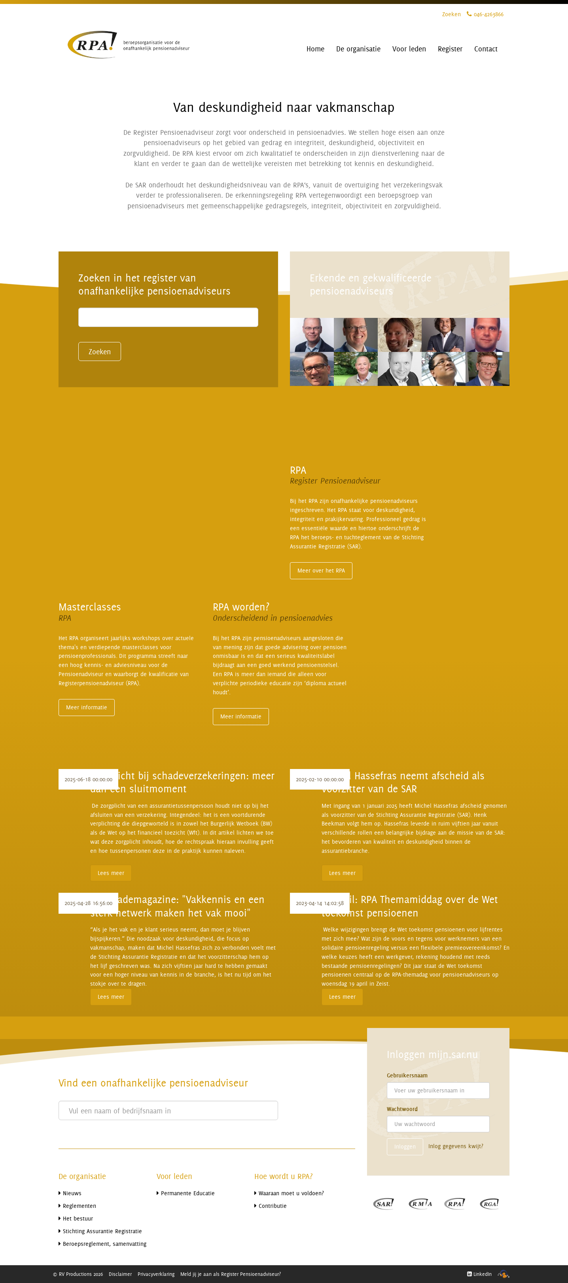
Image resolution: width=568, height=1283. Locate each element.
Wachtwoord (402, 1109)
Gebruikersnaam (407, 1075)
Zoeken (451, 14)
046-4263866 (485, 14)
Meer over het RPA (321, 570)
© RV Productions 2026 (78, 1274)
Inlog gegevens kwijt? (455, 1146)
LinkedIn (479, 1274)
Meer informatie (86, 707)
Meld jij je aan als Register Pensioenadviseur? (230, 1274)
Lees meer (111, 872)
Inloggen (405, 1146)
